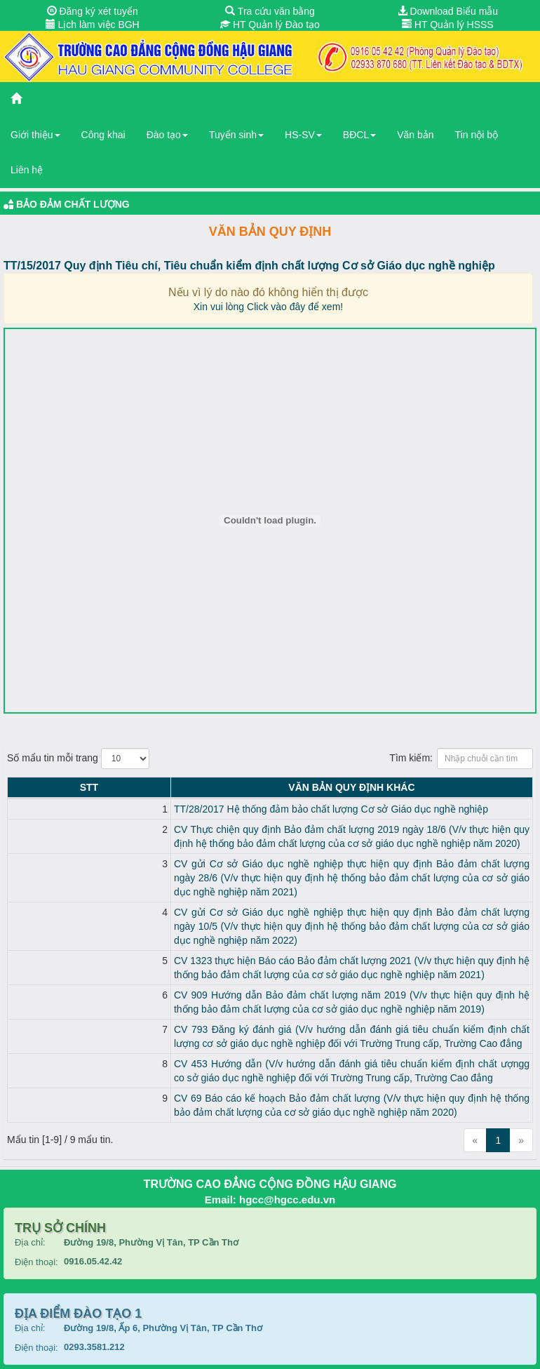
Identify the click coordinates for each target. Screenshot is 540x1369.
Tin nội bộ (476, 134)
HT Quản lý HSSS (448, 24)
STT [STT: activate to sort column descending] (20, 787)
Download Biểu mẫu (448, 11)
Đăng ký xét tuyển (92, 11)
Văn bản (415, 134)
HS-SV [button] (303, 134)
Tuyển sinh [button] (236, 134)
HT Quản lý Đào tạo (270, 24)
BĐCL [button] (359, 134)
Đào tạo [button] (167, 134)
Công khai (103, 134)
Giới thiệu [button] (35, 134)
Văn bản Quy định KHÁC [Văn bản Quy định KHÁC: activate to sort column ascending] (283, 787)
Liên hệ (27, 169)
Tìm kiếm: (461, 758)
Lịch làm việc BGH (93, 24)
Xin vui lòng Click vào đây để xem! (268, 306)
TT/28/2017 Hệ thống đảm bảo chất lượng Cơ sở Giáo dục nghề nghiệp (193, 809)
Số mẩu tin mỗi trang (78, 758)
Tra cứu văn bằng (270, 11)
